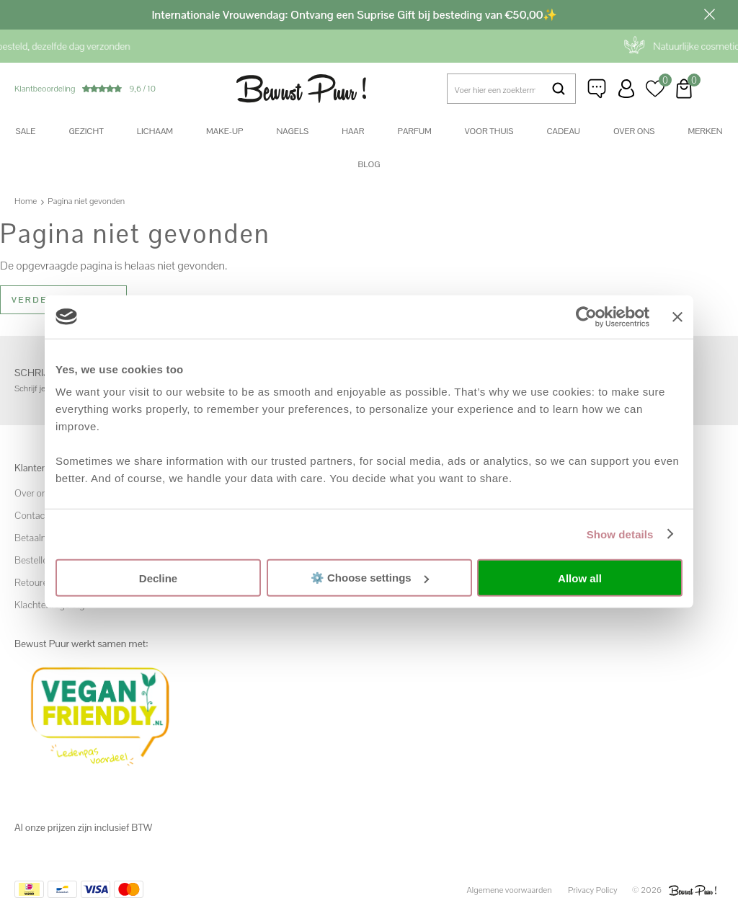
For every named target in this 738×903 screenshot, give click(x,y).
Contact (31, 515)
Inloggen (626, 88)
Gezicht (85, 131)
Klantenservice (597, 88)
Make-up (224, 131)
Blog (369, 164)
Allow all (580, 577)
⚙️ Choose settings (370, 577)
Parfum (414, 131)
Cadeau (562, 131)
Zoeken (559, 88)
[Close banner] (677, 316)
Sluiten (709, 14)
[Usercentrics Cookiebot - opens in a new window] (586, 316)
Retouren (33, 582)
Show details (620, 534)
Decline (158, 577)
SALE (26, 131)
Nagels (292, 131)
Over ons (634, 131)
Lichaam (155, 131)
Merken (705, 131)
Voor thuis (489, 131)
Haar (353, 131)
